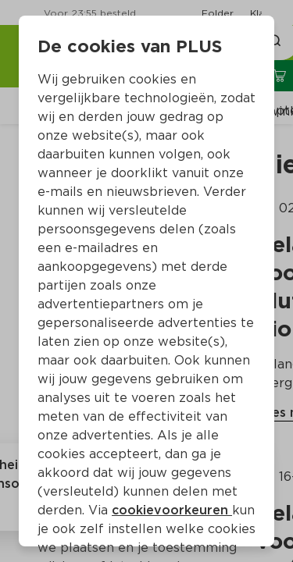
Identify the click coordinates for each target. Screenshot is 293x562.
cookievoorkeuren (172, 510)
